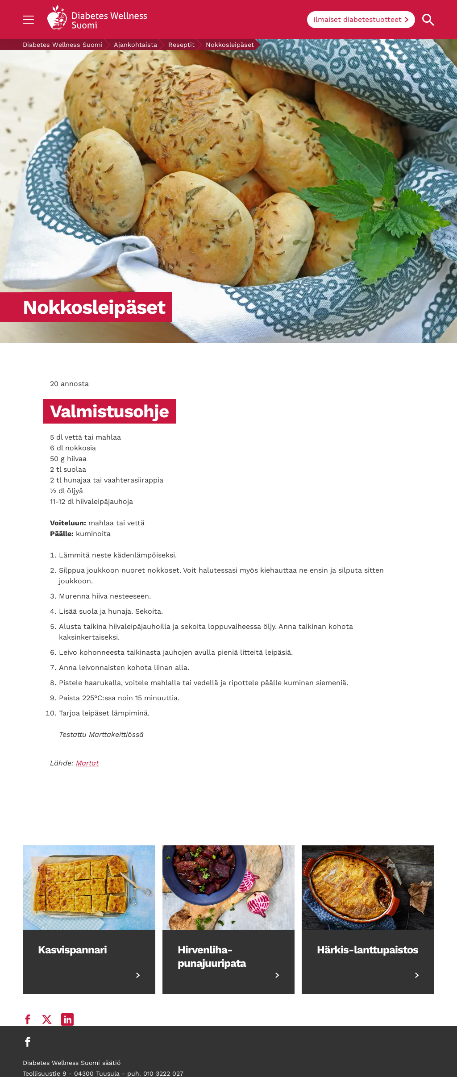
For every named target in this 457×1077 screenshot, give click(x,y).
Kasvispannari (72, 950)
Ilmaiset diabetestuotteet (357, 19)
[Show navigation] (28, 20)
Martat (87, 763)
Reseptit (181, 44)
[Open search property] (428, 20)
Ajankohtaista (135, 44)
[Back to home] (97, 19)
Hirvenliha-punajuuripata (212, 956)
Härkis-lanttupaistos (367, 950)
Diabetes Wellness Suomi (63, 44)
